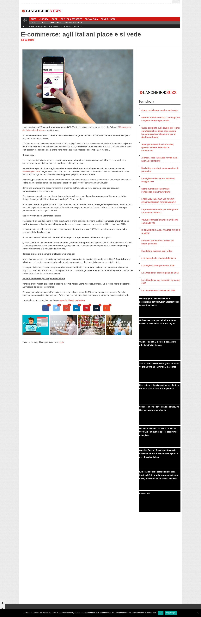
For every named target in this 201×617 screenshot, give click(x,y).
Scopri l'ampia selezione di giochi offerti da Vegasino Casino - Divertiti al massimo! (159, 365)
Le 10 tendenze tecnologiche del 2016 (160, 273)
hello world (144, 493)
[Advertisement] (159, 66)
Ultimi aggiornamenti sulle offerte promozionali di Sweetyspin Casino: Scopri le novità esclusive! (159, 301)
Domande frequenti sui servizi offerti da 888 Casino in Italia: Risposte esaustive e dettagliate (158, 431)
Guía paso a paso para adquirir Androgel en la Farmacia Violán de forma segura (158, 322)
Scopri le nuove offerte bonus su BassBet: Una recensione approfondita (159, 408)
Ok (161, 613)
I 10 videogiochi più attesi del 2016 (158, 258)
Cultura (44, 19)
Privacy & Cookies (73, 23)
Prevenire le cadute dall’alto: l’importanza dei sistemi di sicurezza (55, 26)
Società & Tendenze (71, 19)
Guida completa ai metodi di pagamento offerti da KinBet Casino (157, 343)
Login (61, 342)
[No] (197, 612)
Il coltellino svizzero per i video (156, 251)
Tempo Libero (108, 19)
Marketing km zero (31, 171)
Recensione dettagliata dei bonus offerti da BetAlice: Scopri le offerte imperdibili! (159, 387)
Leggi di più (171, 613)
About (43, 23)
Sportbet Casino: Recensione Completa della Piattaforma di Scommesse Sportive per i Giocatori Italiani (158, 453)
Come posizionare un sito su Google (36, 325)
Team (33, 23)
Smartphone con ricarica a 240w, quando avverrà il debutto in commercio (119, 325)
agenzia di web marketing (72, 300)
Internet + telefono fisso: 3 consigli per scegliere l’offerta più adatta (64, 325)
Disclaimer (56, 23)
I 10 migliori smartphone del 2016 (157, 265)
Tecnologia (91, 19)
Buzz (33, 19)
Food (55, 19)
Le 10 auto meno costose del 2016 (158, 290)
